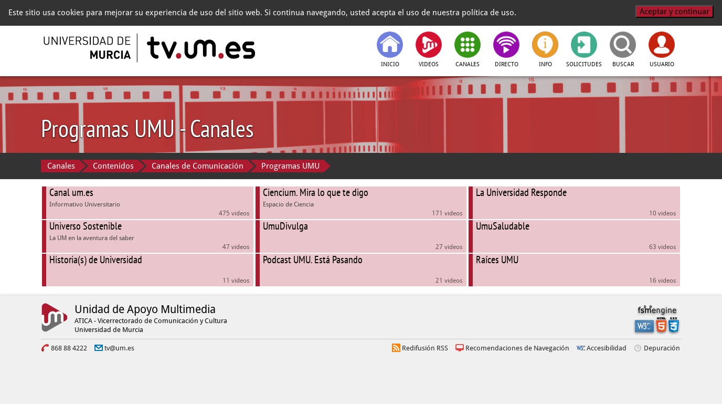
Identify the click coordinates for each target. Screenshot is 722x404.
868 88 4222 (69, 348)
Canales (61, 166)
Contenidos (113, 166)
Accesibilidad (607, 348)
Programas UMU (290, 166)
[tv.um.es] (200, 48)
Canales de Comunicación (197, 166)
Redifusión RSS (425, 348)
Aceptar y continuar (674, 11)
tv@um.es (119, 348)
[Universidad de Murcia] (88, 48)
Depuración (662, 348)
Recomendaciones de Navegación (517, 348)
